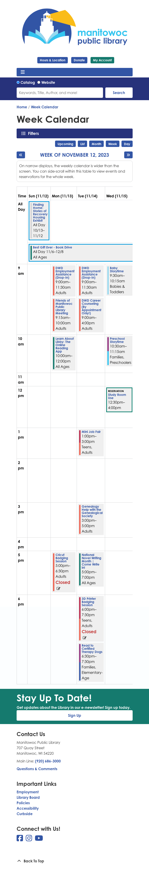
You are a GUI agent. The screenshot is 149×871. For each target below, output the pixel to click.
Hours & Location (52, 60)
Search (119, 92)
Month (96, 144)
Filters (34, 133)
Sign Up (74, 715)
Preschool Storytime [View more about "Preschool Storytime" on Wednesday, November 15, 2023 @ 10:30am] (117, 340)
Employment (28, 792)
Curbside (25, 813)
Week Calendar (44, 107)
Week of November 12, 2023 (74, 155)
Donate (79, 60)
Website (48, 82)
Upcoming (65, 144)
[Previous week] (21, 154)
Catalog (27, 82)
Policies (23, 803)
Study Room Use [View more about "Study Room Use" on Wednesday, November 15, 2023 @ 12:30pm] (117, 396)
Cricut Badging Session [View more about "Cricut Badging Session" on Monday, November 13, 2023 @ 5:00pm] (62, 558)
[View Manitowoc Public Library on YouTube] (39, 839)
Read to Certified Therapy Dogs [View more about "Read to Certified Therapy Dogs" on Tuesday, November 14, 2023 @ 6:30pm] (92, 648)
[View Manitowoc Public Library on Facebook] (20, 839)
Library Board (28, 797)
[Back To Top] (75, 861)
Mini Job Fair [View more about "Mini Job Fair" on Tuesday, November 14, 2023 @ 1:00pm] (91, 431)
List (82, 144)
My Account (102, 60)
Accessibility (28, 808)
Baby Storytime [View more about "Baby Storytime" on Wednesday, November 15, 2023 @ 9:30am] (117, 269)
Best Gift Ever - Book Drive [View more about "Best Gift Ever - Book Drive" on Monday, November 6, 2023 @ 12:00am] (52, 247)
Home (22, 107)
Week (112, 144)
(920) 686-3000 (48, 761)
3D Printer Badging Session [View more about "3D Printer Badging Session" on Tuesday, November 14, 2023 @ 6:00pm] (89, 602)
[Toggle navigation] (23, 72)
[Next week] (128, 154)
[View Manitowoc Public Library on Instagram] (29, 839)
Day (127, 144)
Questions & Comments (37, 769)
